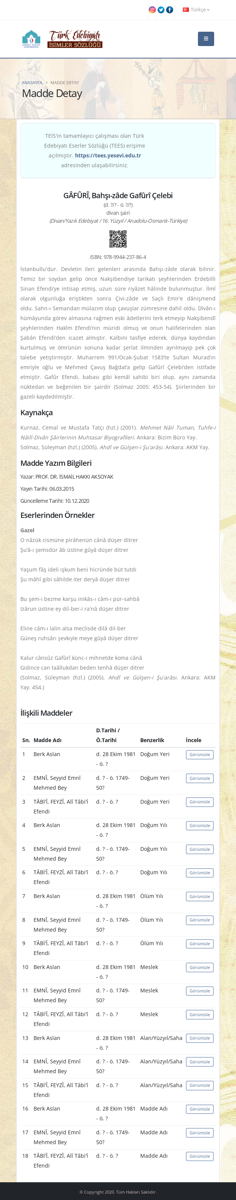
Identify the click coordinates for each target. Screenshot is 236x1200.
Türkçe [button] (196, 9)
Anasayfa (32, 82)
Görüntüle (200, 754)
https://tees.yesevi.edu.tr (108, 155)
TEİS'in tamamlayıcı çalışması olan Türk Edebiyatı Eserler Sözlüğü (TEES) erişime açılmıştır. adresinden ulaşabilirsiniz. (94, 150)
